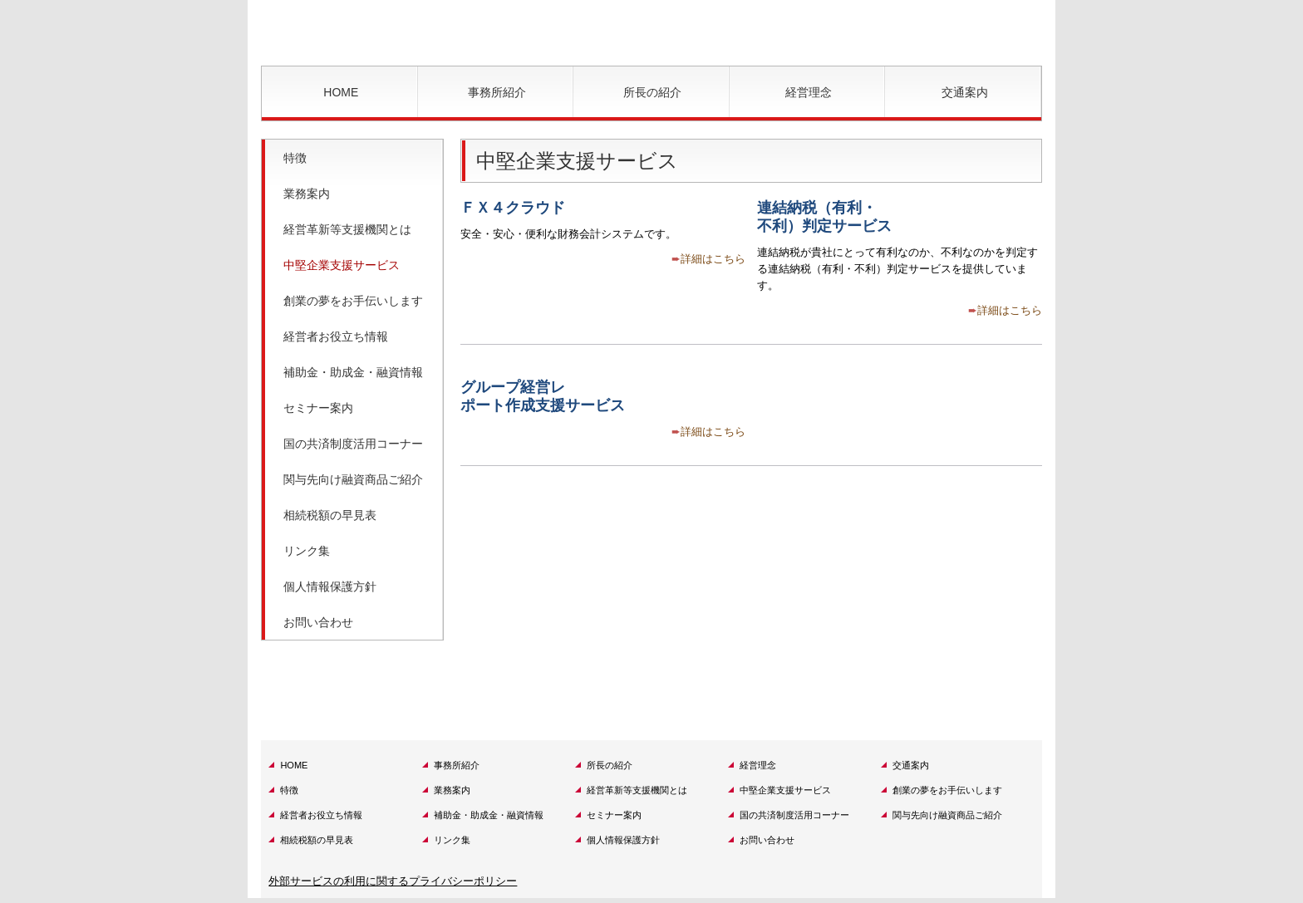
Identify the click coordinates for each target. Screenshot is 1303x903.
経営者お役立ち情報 (335, 336)
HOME (340, 92)
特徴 (295, 157)
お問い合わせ (318, 622)
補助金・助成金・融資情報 (353, 372)
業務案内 (306, 193)
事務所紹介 (497, 92)
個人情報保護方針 (329, 586)
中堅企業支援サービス (341, 265)
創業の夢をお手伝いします (353, 300)
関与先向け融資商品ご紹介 (353, 479)
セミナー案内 (318, 408)
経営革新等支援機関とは (347, 229)
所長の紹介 (652, 92)
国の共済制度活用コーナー (353, 443)
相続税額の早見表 (329, 515)
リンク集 (306, 550)
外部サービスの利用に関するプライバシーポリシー (392, 881)
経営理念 (808, 92)
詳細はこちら (713, 259)
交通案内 (965, 92)
